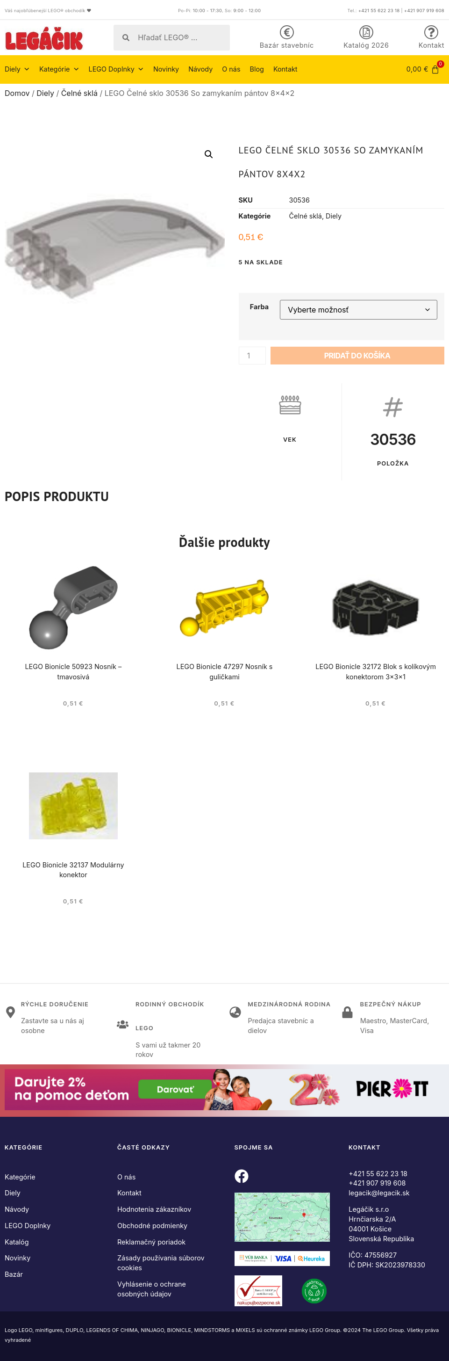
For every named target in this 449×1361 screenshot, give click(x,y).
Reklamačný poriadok (151, 1242)
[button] (208, 154)
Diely (17, 69)
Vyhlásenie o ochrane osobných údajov (151, 1289)
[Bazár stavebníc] (287, 32)
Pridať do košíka (357, 355)
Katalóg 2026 (366, 45)
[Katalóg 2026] (366, 32)
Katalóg (17, 1242)
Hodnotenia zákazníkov (154, 1209)
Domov (17, 93)
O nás (231, 69)
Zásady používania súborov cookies (161, 1263)
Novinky (166, 69)
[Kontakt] (431, 32)
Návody (200, 69)
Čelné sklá (79, 93)
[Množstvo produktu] (252, 355)
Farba (259, 307)
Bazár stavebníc (287, 45)
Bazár (14, 1274)
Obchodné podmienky (152, 1226)
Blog (257, 69)
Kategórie (59, 69)
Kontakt (431, 45)
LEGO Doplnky (116, 69)
